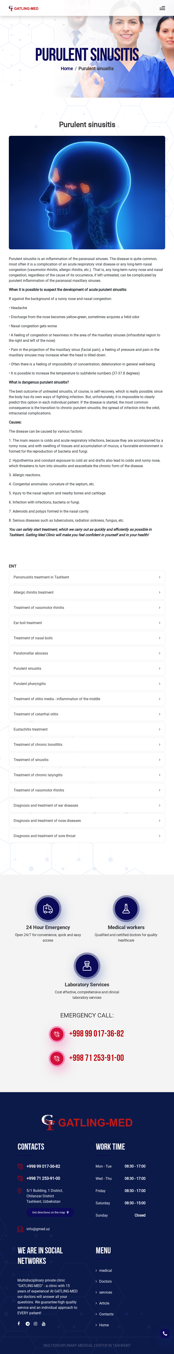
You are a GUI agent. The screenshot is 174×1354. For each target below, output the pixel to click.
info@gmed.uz (38, 1229)
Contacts (105, 1314)
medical (104, 1270)
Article (102, 1303)
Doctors (104, 1281)
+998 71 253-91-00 (96, 1058)
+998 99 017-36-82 (96, 1034)
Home (67, 68)
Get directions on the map (50, 1212)
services (104, 1292)
